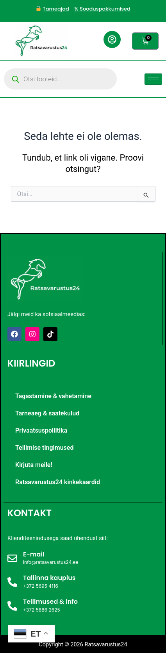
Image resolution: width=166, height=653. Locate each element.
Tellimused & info (50, 601)
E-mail (33, 554)
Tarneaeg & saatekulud (47, 413)
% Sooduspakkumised (102, 9)
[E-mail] (12, 558)
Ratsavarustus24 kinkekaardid (57, 482)
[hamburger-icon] (153, 79)
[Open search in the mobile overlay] (60, 78)
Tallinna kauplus (49, 577)
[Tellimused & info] (12, 606)
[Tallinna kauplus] (12, 582)
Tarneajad (56, 9)
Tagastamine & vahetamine (53, 396)
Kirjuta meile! (33, 465)
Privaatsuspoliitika (41, 430)
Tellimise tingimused (44, 447)
